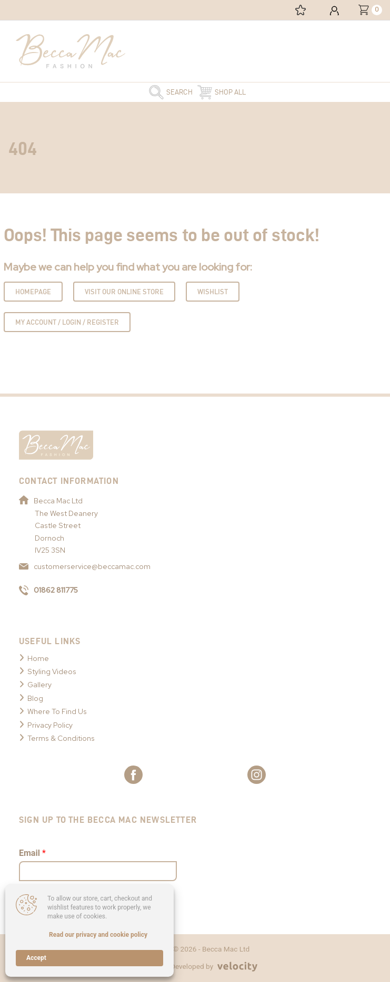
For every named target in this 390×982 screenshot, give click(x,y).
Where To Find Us (57, 711)
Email (32, 853)
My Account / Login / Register (67, 322)
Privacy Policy (50, 725)
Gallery (39, 684)
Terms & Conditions (61, 738)
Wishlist (212, 291)
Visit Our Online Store (124, 291)
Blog (35, 698)
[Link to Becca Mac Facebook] (133, 775)
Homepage (33, 291)
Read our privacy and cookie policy (98, 934)
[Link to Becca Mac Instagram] (256, 775)
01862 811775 (48, 590)
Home (38, 658)
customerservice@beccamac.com (85, 566)
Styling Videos (51, 671)
